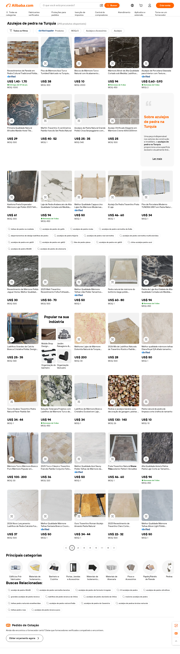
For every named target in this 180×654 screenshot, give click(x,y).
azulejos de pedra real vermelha (99, 235)
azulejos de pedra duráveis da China (100, 597)
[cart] (141, 6)
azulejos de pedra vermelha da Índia (115, 229)
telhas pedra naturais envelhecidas (24, 603)
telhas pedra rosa (17, 610)
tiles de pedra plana (80, 242)
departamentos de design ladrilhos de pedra (28, 235)
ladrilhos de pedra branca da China (61, 597)
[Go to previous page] (66, 548)
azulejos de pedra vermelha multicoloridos (139, 235)
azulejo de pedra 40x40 (19, 590)
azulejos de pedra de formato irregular (93, 590)
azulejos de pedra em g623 (21, 242)
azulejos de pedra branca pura (46, 610)
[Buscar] (112, 5)
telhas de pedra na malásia (21, 229)
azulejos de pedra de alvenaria (51, 249)
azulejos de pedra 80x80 (20, 249)
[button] (101, 5)
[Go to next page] (114, 548)
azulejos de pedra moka (81, 229)
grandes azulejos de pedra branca (24, 597)
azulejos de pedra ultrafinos (156, 590)
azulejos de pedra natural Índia (60, 603)
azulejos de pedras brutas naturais (132, 603)
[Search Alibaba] (70, 5)
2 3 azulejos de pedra (127, 590)
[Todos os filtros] (18, 30)
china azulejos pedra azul (140, 242)
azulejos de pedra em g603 (109, 242)
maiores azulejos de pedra (135, 597)
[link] (176, 625)
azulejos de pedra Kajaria (66, 235)
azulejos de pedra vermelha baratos (53, 590)
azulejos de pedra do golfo (51, 229)
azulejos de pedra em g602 (52, 242)
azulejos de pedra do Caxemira (95, 603)
